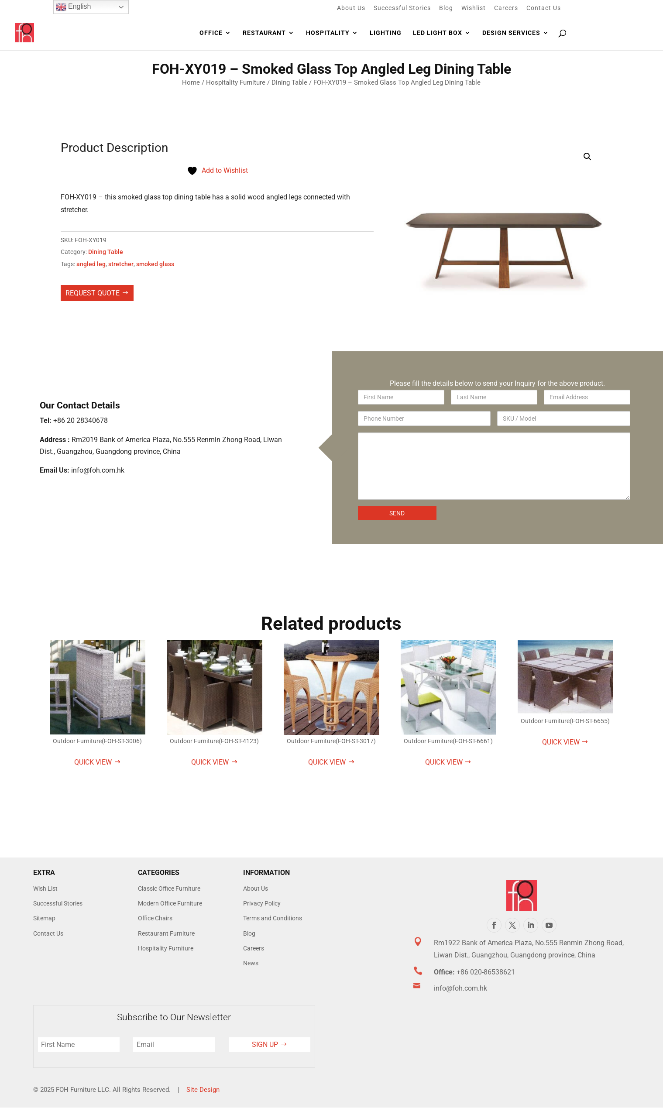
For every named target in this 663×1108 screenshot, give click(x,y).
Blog (446, 8)
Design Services (511, 33)
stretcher (121, 264)
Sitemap (44, 918)
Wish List (45, 888)
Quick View (93, 762)
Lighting (386, 33)
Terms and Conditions (272, 918)
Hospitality (328, 33)
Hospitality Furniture (235, 82)
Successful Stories (402, 8)
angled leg (91, 264)
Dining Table (289, 82)
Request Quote (92, 293)
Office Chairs (155, 918)
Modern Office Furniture (170, 903)
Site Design (203, 1090)
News (250, 963)
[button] (587, 157)
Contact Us (543, 8)
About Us (351, 8)
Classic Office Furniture (169, 888)
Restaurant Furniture (166, 933)
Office (211, 33)
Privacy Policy (262, 903)
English (73, 7)
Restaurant (264, 33)
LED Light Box (437, 33)
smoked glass (155, 264)
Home (191, 82)
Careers (506, 8)
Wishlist (473, 8)
